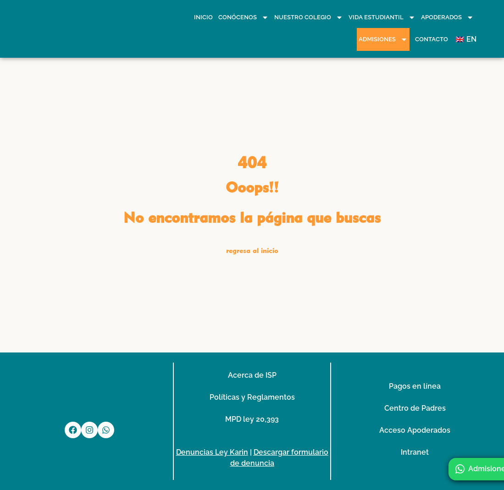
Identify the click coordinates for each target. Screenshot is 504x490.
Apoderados (447, 17)
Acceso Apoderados (414, 430)
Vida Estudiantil (382, 17)
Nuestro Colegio (308, 17)
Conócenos (243, 17)
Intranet (415, 452)
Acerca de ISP (252, 375)
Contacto (431, 39)
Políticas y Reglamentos (252, 397)
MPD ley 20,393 (252, 419)
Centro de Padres (415, 408)
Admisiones (383, 39)
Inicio (203, 17)
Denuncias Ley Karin (212, 452)
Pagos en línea (415, 386)
